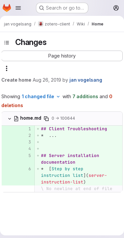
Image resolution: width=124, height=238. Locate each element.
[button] (62, 56)
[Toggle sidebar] (6, 42)
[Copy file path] (46, 119)
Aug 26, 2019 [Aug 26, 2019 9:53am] (47, 80)
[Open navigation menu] (18, 8)
